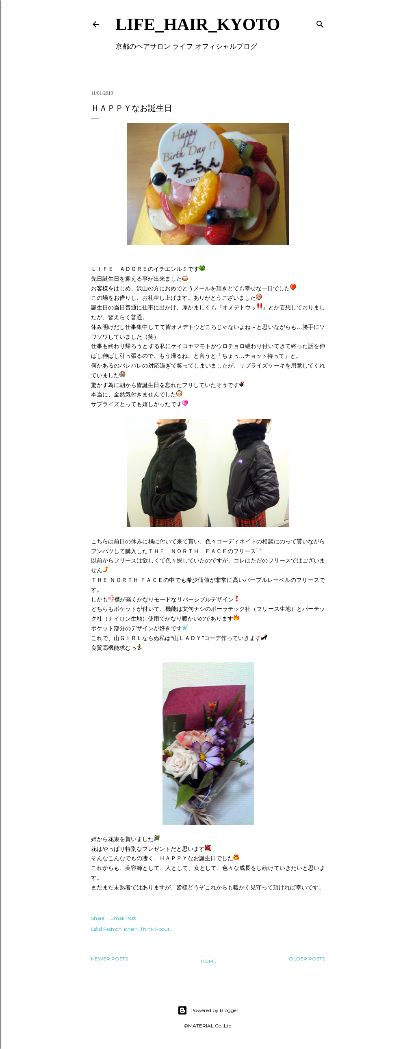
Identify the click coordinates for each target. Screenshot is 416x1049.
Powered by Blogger (208, 1010)
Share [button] (97, 918)
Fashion (112, 929)
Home (209, 961)
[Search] (320, 22)
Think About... (156, 929)
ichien (131, 929)
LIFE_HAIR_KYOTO (197, 24)
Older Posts (307, 959)
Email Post (123, 918)
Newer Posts (109, 959)
